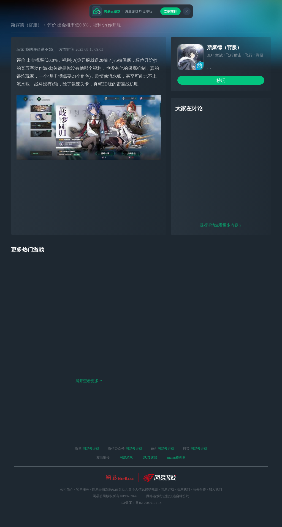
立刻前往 (170, 12)
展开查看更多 (88, 416)
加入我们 (215, 489)
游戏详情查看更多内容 (221, 260)
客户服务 (82, 489)
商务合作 (199, 489)
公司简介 (66, 489)
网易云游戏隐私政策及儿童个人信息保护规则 (125, 489)
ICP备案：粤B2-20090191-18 (141, 503)
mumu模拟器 (176, 457)
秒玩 (220, 80)
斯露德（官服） (26, 25)
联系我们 (183, 489)
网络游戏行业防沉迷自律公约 (167, 496)
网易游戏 (126, 457)
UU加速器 (150, 457)
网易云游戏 (91, 449)
